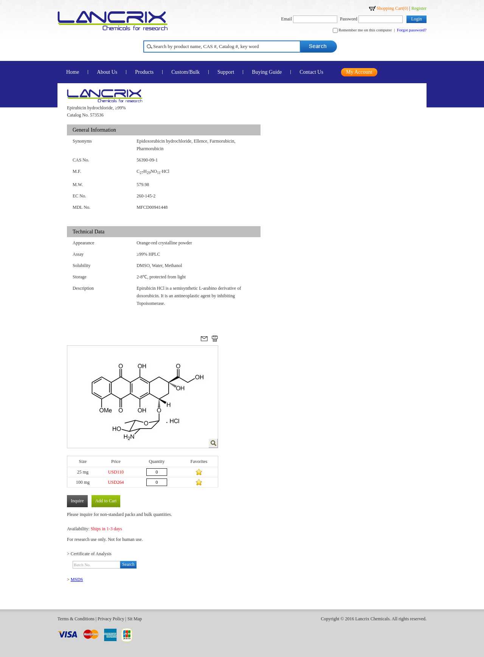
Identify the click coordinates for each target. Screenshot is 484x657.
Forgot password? (412, 30)
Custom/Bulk (185, 72)
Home (72, 72)
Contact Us (311, 72)
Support (225, 72)
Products (144, 72)
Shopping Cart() (392, 8)
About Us (107, 72)
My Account (359, 72)
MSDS (77, 579)
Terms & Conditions (76, 618)
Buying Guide (267, 72)
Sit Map (134, 618)
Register (419, 8)
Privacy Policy (111, 618)
